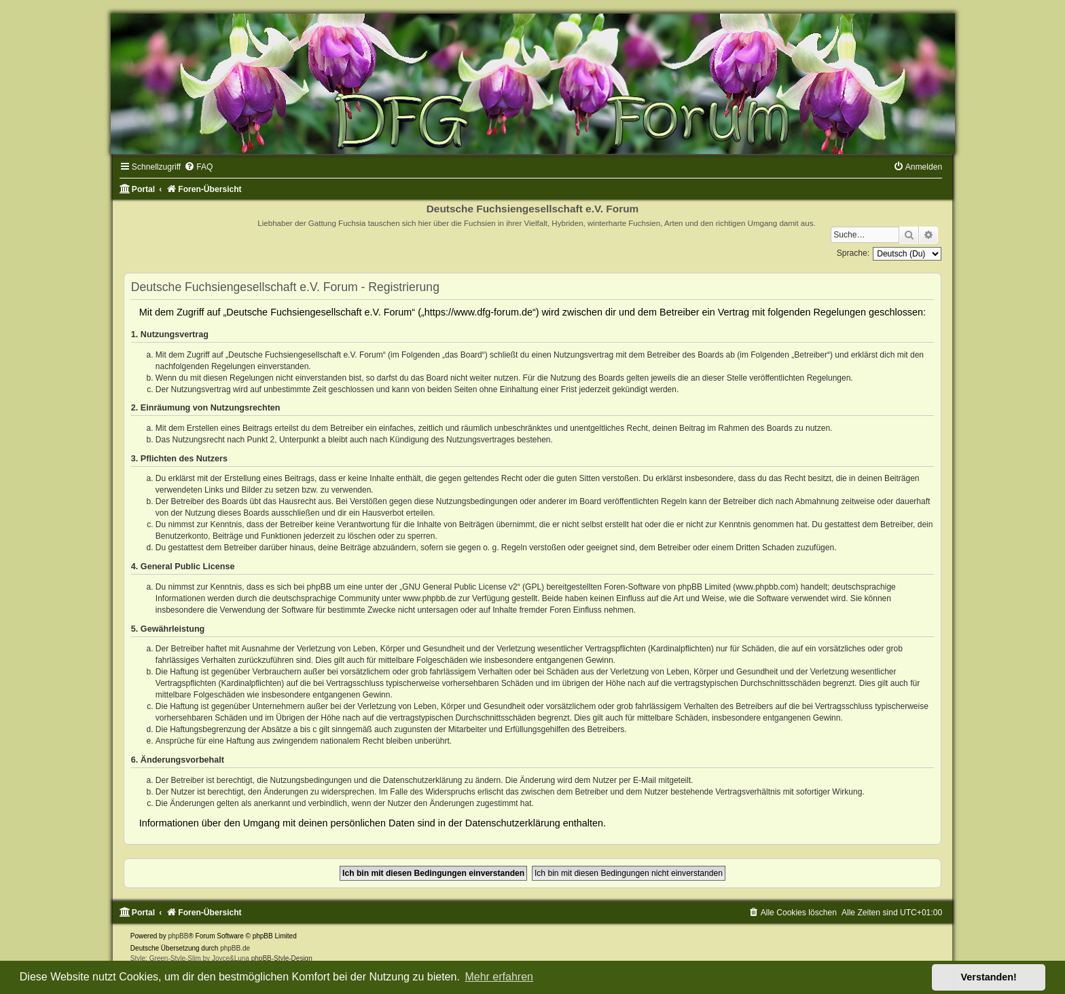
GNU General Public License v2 (459, 587)
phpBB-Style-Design (281, 958)
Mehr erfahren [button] (499, 976)
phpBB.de (235, 948)
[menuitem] (198, 167)
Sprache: (853, 253)
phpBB (178, 936)
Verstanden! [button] (989, 977)
